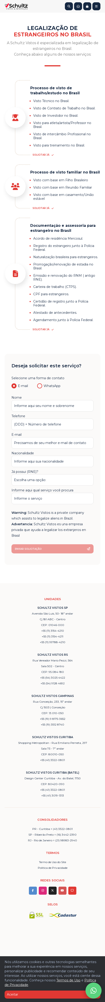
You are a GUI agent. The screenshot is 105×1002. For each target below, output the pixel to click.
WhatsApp (49, 385)
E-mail (19, 385)
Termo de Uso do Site (52, 862)
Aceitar (52, 994)
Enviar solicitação (52, 548)
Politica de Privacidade (52, 867)
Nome (52, 403)
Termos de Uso (68, 980)
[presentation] (46, 515)
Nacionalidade (52, 459)
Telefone (52, 422)
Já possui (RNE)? (52, 478)
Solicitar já (43, 154)
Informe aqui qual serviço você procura (52, 496)
